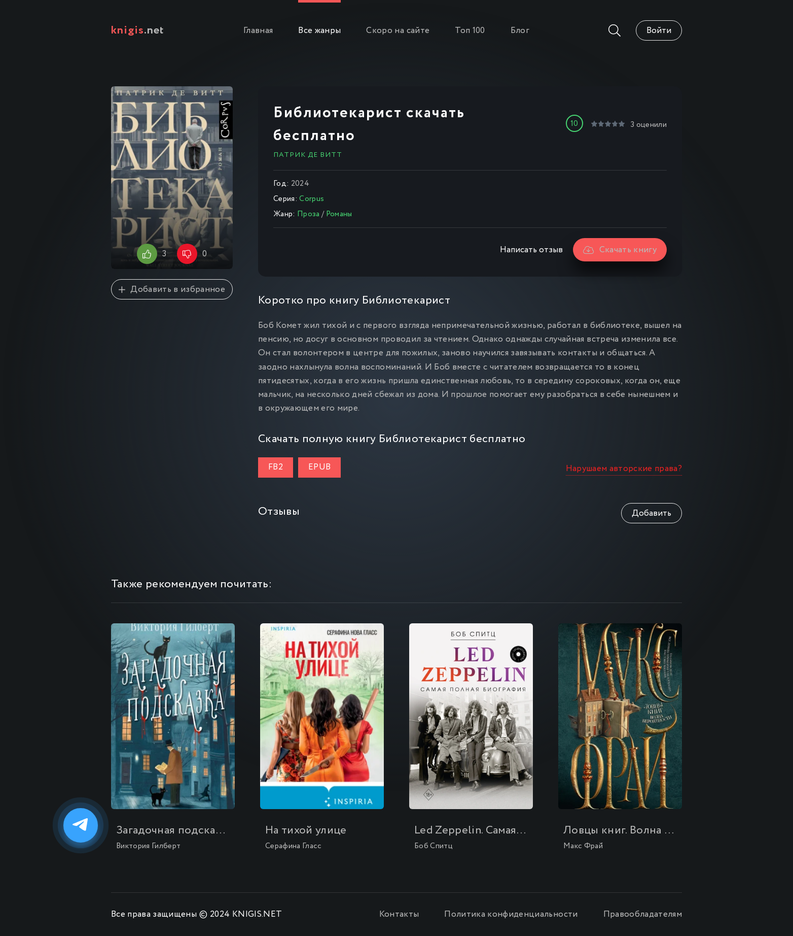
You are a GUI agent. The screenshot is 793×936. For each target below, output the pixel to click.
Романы (339, 214)
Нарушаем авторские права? (624, 468)
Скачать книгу (620, 250)
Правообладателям (642, 914)
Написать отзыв (531, 250)
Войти (658, 30)
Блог (520, 30)
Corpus (311, 199)
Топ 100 (470, 30)
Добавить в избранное (172, 289)
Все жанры (319, 30)
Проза (308, 214)
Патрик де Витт (307, 155)
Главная (258, 30)
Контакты (399, 914)
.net (137, 30)
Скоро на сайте (397, 30)
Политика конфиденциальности (511, 914)
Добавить (651, 513)
